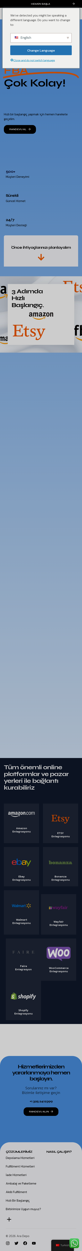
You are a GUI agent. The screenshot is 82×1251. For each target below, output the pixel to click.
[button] (9, 1219)
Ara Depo (23, 1236)
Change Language (41, 50)
